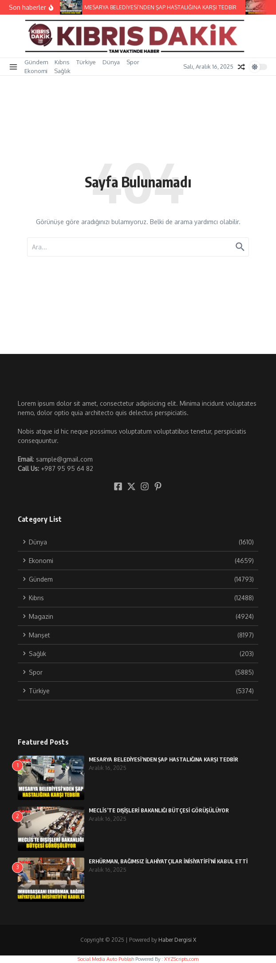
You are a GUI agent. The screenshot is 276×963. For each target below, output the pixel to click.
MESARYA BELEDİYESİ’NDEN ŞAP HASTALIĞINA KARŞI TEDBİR (163, 759)
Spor (132, 62)
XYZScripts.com (181, 959)
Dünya (111, 62)
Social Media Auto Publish (106, 959)
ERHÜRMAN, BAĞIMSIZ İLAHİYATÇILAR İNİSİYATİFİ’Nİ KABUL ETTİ (168, 861)
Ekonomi (35, 70)
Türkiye (86, 62)
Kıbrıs (62, 62)
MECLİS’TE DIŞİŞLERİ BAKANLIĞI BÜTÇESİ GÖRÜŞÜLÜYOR (159, 810)
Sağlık (62, 70)
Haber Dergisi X (177, 939)
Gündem (36, 62)
